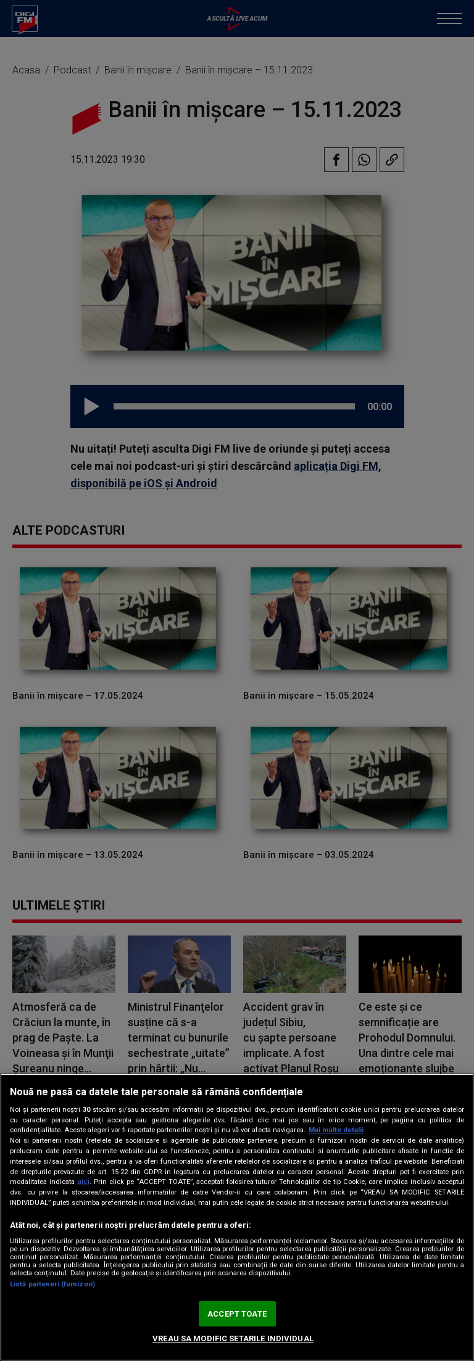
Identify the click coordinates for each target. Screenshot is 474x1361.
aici (83, 1181)
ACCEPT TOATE (237, 1313)
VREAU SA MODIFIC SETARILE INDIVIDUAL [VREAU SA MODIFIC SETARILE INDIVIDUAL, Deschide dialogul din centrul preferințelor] (233, 1338)
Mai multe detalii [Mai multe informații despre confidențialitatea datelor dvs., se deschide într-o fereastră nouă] (336, 1130)
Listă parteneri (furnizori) (52, 1284)
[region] (237, 1217)
